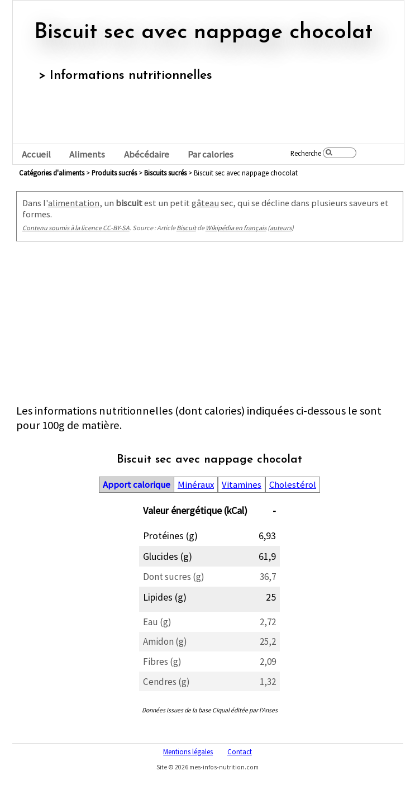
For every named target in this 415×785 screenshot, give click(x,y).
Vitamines (241, 485)
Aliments (87, 154)
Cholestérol (292, 485)
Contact (239, 751)
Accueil (36, 154)
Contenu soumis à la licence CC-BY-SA (76, 227)
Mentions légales (188, 751)
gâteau (205, 202)
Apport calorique (136, 485)
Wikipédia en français (236, 227)
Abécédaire (146, 154)
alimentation (73, 202)
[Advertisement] (209, 325)
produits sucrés (114, 172)
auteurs (281, 227)
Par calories (210, 154)
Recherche (305, 153)
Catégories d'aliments (51, 172)
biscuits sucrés (165, 172)
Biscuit (186, 227)
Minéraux (196, 485)
